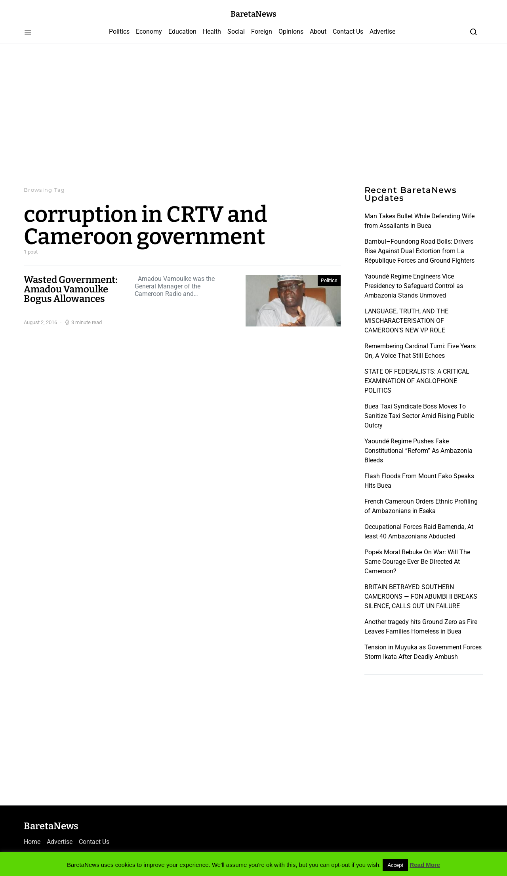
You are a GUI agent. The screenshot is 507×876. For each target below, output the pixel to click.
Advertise (382, 31)
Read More (425, 864)
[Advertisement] (253, 114)
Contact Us (348, 31)
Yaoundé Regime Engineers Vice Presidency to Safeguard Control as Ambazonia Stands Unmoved (413, 286)
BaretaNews (253, 14)
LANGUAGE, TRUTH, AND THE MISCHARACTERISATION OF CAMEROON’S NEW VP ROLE (406, 320)
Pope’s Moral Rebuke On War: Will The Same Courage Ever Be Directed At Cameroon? (417, 561)
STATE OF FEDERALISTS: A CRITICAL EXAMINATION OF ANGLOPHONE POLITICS (416, 381)
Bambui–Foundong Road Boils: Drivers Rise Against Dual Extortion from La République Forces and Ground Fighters (419, 251)
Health (212, 31)
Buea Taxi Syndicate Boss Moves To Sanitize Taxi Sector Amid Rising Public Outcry (419, 416)
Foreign (261, 31)
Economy (149, 31)
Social (236, 31)
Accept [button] (395, 865)
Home (32, 841)
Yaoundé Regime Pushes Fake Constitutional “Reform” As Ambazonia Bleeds (418, 450)
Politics (119, 31)
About (318, 31)
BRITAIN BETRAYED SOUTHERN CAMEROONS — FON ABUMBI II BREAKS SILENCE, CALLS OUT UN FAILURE (420, 596)
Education (182, 31)
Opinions (290, 31)
